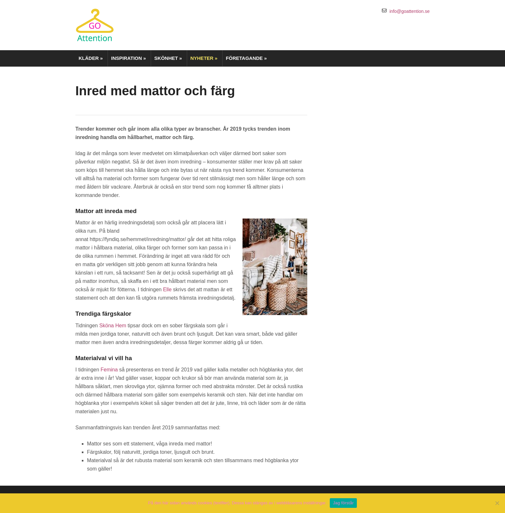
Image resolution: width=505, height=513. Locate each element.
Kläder (91, 58)
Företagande (246, 58)
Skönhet (168, 58)
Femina (109, 369)
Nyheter (203, 58)
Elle (167, 289)
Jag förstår (343, 502)
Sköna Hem (112, 325)
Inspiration (128, 58)
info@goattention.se (409, 11)
